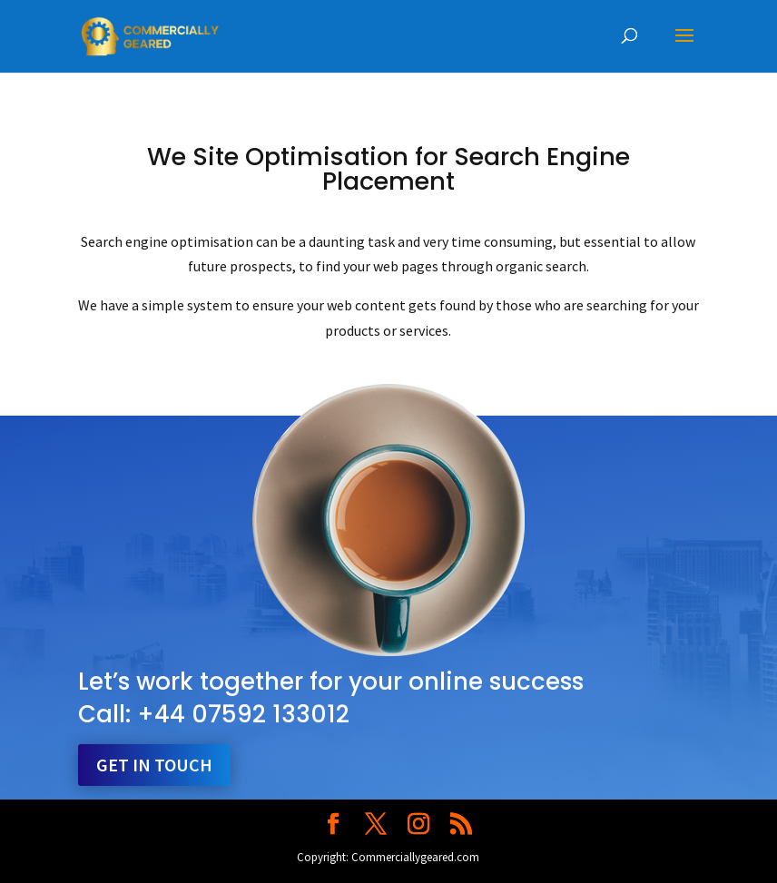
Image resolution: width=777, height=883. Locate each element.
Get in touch (154, 764)
